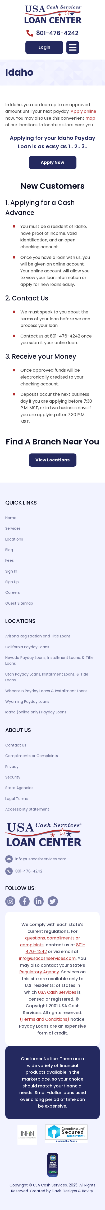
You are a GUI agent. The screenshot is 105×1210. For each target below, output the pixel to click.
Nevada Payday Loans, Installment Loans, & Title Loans (49, 660)
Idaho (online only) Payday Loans (35, 712)
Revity (87, 1191)
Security (12, 777)
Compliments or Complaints (31, 755)
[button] (73, 47)
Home (10, 517)
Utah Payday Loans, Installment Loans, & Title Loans (46, 677)
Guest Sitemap (19, 603)
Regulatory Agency (39, 972)
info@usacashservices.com (40, 859)
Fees (9, 560)
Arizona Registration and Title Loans (38, 636)
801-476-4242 (28, 871)
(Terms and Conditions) (44, 1019)
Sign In (11, 571)
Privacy (12, 766)
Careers (12, 592)
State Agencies (19, 787)
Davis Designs (64, 1191)
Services (13, 528)
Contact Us (15, 745)
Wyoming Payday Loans (27, 701)
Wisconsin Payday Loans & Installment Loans (46, 691)
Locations (14, 539)
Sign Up (12, 581)
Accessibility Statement (27, 809)
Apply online (83, 111)
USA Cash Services (57, 992)
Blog (9, 549)
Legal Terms (16, 798)
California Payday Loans (27, 647)
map (90, 118)
